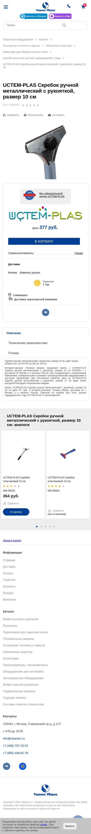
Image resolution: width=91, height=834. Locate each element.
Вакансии (9, 599)
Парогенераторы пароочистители (25, 632)
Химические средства (17, 651)
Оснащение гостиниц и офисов (24, 645)
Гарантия (9, 579)
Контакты (9, 586)
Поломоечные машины (18, 638)
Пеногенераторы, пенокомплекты (25, 665)
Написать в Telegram (36, 16)
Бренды (8, 593)
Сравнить (13, 114)
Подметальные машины (19, 691)
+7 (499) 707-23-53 (15, 745)
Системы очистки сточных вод (23, 704)
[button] (37, 526)
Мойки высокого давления (20, 619)
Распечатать (36, 114)
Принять (70, 826)
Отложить (58, 114)
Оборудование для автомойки (23, 671)
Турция (78, 253)
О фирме (9, 560)
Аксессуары (11, 658)
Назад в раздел (12, 540)
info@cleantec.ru (14, 738)
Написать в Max (62, 16)
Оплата (8, 573)
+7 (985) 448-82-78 (15, 753)
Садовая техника (14, 697)
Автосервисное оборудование (23, 678)
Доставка (9, 566)
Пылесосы (10, 625)
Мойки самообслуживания (20, 684)
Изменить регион (30, 272)
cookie (43, 824)
